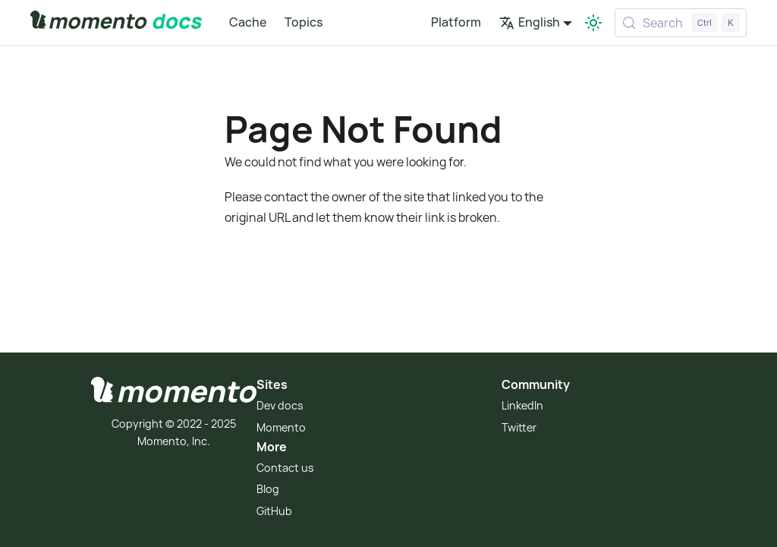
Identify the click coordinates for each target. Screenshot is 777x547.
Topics (303, 22)
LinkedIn (522, 405)
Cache (247, 22)
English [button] (529, 22)
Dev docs (280, 405)
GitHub (274, 511)
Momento (281, 427)
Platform (456, 22)
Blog (267, 489)
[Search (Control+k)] (681, 22)
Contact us (285, 467)
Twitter (519, 427)
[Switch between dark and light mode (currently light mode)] (593, 23)
